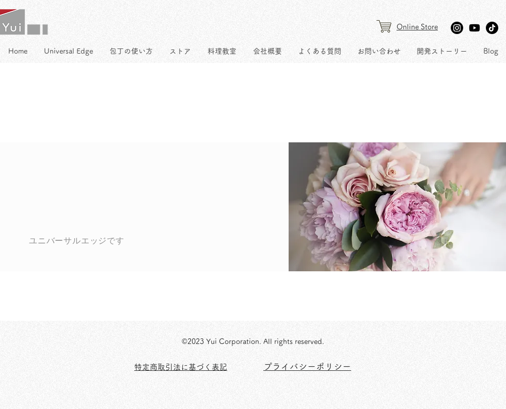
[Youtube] (474, 28)
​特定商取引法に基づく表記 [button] (180, 367)
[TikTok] (492, 28)
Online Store (417, 26)
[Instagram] (457, 28)
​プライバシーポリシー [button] (307, 366)
